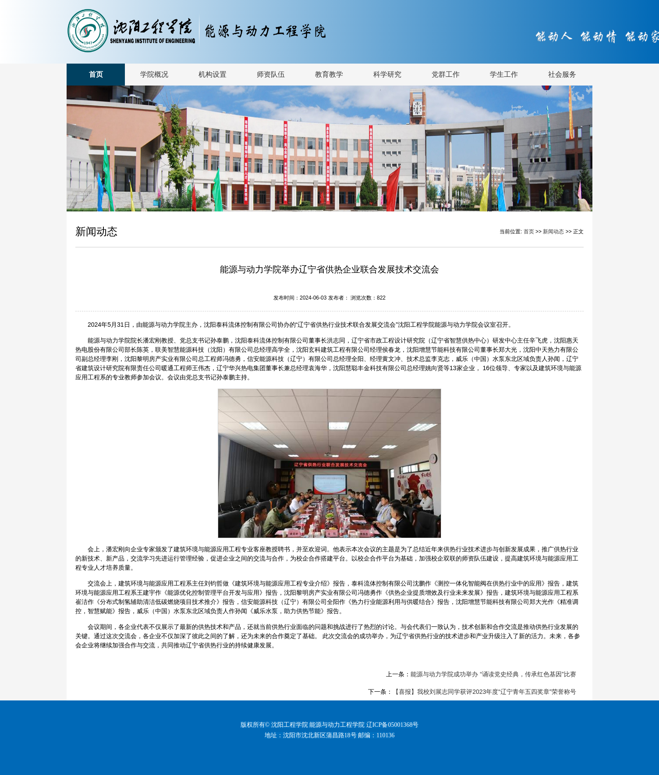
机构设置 (212, 74)
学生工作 (504, 74)
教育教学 (329, 74)
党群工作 (446, 74)
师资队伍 (271, 74)
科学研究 (387, 74)
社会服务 (562, 74)
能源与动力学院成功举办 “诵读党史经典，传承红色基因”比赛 (493, 674)
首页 (96, 74)
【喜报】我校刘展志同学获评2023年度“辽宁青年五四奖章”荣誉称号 (484, 691)
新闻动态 (554, 232)
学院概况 (154, 74)
